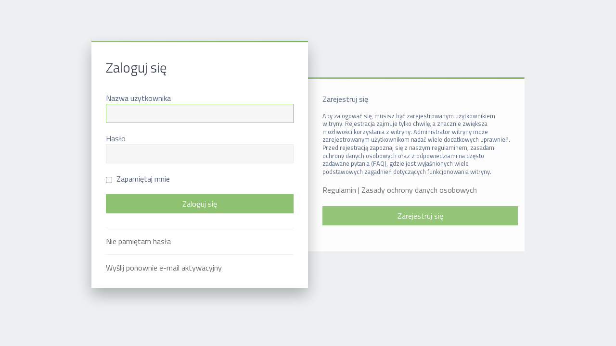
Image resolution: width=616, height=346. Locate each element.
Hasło (116, 138)
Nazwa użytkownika (138, 98)
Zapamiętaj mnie (138, 179)
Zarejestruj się (420, 216)
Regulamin (339, 190)
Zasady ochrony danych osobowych (419, 190)
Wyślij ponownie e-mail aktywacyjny (164, 267)
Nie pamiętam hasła (138, 241)
